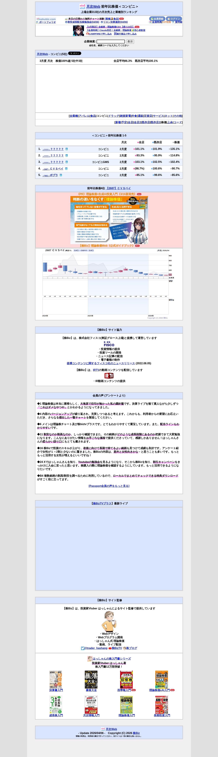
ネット (169, 115)
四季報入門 (124, 690)
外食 (134, 115)
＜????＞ (46, 150)
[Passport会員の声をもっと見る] (109, 486)
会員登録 (157, 18)
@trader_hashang (94, 648)
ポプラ (54, 175)
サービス (158, 115)
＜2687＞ (46, 169)
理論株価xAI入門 (159, 690)
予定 (124, 122)
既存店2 (155, 122)
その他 (178, 115)
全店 (130, 122)
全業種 (74, 115)
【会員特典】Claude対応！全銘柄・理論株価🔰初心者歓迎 (115, 30)
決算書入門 (56, 690)
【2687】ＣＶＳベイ (118, 188)
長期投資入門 (162, 715)
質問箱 (177, 22)
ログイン (174, 18)
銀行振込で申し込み (125, 34)
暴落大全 (91, 690)
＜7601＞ (46, 176)
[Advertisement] (109, 88)
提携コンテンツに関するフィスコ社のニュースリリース (101, 363)
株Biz (136, 733)
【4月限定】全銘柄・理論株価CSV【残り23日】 (110, 27)
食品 (93, 115)
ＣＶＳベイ (56, 168)
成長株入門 (56, 715)
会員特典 (155, 22)
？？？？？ (57, 149)
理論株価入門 (127, 715)
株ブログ (130, 648)
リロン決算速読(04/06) (114, 22)
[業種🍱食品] (112, 18)
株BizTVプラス (102, 503)
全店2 (137, 122)
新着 (118, 122)
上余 (170, 122)
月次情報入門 (91, 715)
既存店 (146, 122)
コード (178, 122)
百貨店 (148, 115)
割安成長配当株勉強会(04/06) (82, 22)
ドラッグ (113, 115)
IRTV (96, 370)
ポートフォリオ (46, 22)
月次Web (93, 6)
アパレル (84, 115)
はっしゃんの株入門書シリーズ (109, 658)
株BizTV (115, 648)
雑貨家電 (125, 115)
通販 (140, 115)
